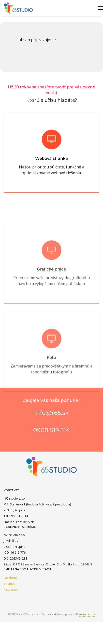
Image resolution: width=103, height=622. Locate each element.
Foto (51, 370)
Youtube (9, 584)
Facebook (10, 578)
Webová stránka (51, 161)
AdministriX (87, 614)
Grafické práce (51, 282)
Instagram (11, 589)
